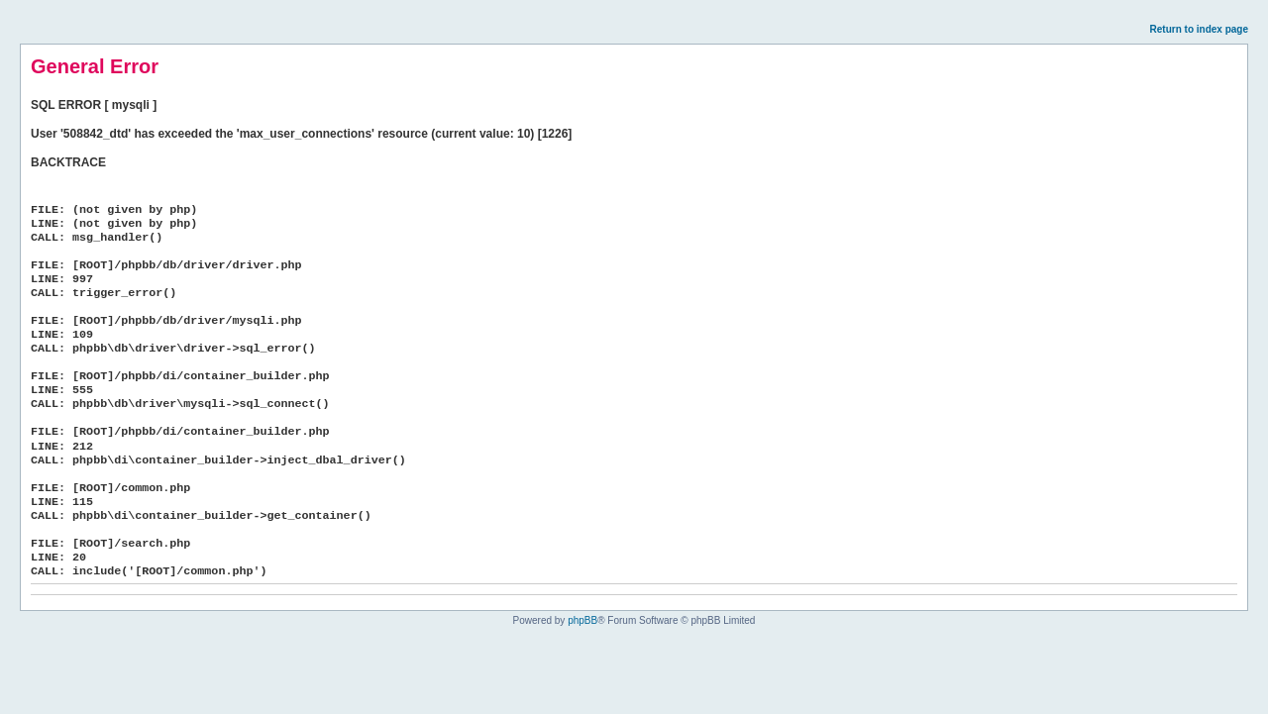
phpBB (582, 620)
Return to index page (1199, 29)
